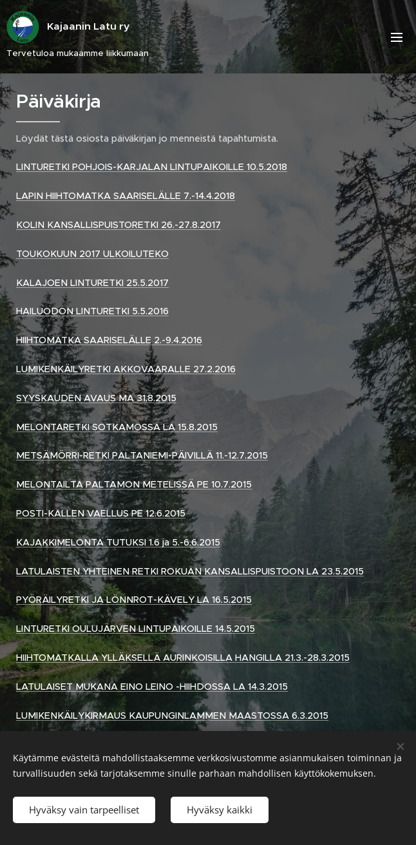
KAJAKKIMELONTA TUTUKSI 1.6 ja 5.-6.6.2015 (118, 542)
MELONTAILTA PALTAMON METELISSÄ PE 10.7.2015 (134, 484)
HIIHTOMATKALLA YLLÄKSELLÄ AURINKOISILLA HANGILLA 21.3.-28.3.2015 (183, 657)
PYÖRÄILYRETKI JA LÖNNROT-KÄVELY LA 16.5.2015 (134, 599)
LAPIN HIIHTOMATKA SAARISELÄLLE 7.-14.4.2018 (125, 196)
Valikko (396, 37)
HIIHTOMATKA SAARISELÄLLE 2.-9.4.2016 (109, 340)
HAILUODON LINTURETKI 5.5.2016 (92, 311)
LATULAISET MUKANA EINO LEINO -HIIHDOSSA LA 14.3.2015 (152, 686)
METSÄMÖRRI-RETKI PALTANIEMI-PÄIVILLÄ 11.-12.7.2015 (142, 455)
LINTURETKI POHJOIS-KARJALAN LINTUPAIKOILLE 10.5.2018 (151, 167)
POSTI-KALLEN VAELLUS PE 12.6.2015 (100, 513)
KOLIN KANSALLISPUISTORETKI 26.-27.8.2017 (118, 225)
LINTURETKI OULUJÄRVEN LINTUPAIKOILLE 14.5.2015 (135, 628)
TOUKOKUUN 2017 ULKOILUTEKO (92, 254)
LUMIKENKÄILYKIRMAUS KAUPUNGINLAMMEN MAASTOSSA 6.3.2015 (172, 715)
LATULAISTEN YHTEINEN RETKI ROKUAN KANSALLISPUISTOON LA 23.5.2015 (190, 571)
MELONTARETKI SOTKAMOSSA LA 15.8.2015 (117, 427)
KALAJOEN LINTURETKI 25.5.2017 (92, 283)
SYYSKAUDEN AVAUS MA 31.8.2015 (96, 398)
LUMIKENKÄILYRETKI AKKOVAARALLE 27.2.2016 (126, 369)
